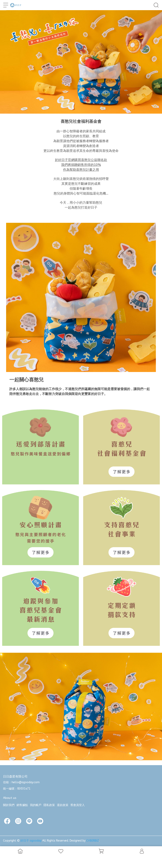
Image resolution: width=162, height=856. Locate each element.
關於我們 (8, 805)
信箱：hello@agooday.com (21, 782)
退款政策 (62, 805)
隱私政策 (49, 805)
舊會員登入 (77, 805)
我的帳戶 (35, 805)
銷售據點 (22, 805)
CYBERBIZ (92, 840)
